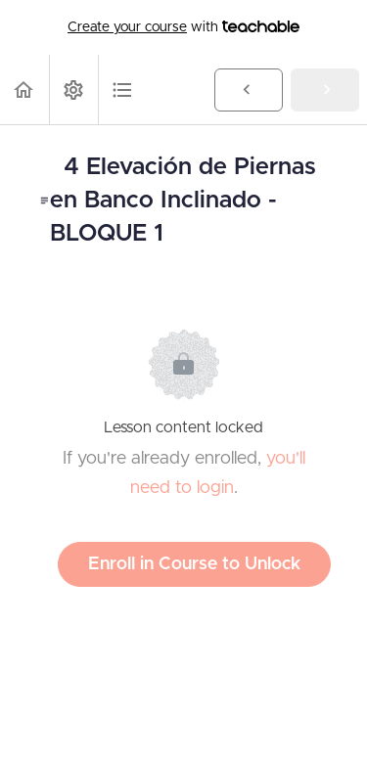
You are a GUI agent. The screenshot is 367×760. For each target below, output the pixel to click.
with (183, 27)
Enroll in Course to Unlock (194, 564)
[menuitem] (73, 89)
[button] (24, 89)
